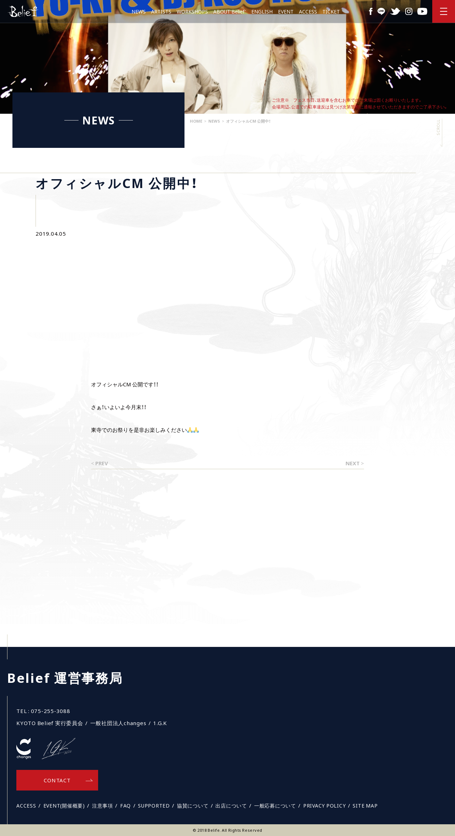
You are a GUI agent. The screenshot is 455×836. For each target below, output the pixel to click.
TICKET (331, 11)
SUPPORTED (154, 805)
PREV (101, 463)
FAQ (125, 805)
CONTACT (57, 780)
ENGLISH (262, 11)
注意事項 (102, 805)
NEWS (139, 11)
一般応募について (275, 805)
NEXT (353, 463)
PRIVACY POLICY (324, 805)
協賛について (193, 805)
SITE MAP (365, 805)
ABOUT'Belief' (229, 11)
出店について (231, 805)
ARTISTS (161, 11)
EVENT (286, 11)
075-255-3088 (50, 711)
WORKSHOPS (192, 11)
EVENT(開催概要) (64, 805)
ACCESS (308, 11)
